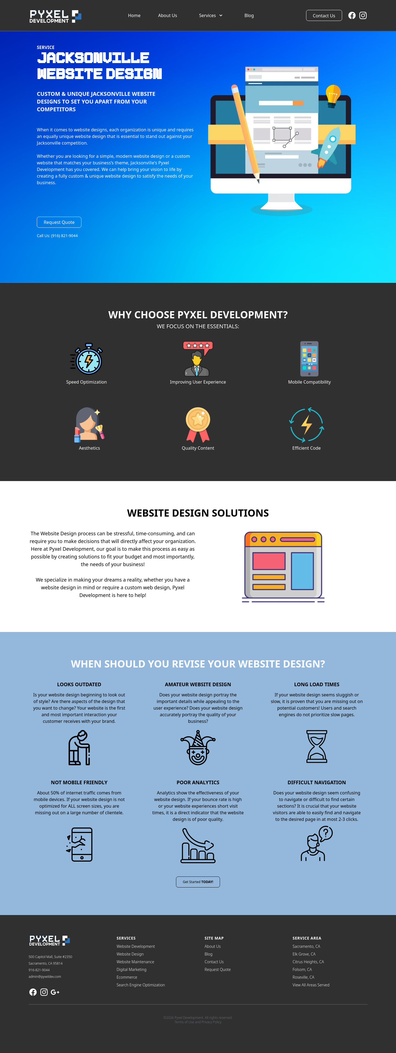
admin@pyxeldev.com (45, 976)
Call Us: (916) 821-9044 (57, 235)
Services (211, 15)
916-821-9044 (39, 970)
